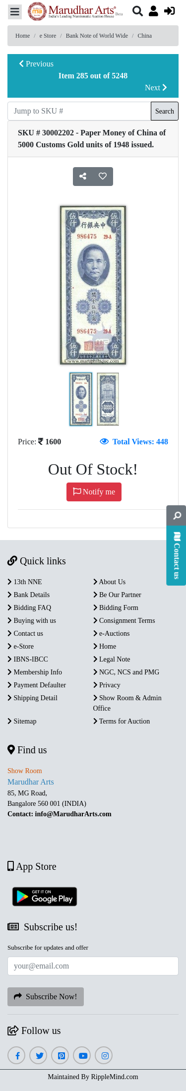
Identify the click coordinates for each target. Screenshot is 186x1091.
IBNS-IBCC (27, 659)
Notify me (94, 491)
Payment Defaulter (36, 685)
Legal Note (111, 659)
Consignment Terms (124, 620)
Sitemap (21, 721)
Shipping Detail (32, 698)
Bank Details (28, 595)
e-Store (20, 646)
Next (156, 87)
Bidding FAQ (29, 607)
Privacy (107, 685)
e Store (48, 35)
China (144, 35)
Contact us (25, 633)
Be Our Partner (117, 595)
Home (22, 35)
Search (164, 111)
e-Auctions (111, 633)
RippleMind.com (114, 1077)
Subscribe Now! (45, 996)
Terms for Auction (121, 721)
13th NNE (24, 582)
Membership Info (34, 672)
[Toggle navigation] (15, 11)
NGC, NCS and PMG (126, 672)
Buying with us (31, 620)
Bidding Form (115, 607)
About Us (109, 582)
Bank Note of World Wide (97, 35)
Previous (36, 64)
